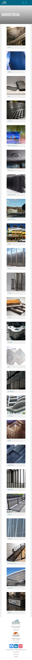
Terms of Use (16, 654)
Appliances (10, 72)
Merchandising (11, 465)
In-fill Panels (10, 416)
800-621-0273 (16, 630)
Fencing (9, 268)
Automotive (10, 121)
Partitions (10, 514)
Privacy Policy (16, 652)
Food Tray (10, 317)
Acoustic (9, 47)
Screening (10, 539)
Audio (9, 96)
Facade (9, 244)
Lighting (9, 440)
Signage (9, 612)
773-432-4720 (16, 642)
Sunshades (10, 588)
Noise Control (10, 489)
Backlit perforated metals (13, 145)
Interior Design (11, 391)
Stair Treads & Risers (12, 563)
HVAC (9, 366)
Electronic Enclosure (12, 194)
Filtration (9, 293)
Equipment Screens (11, 219)
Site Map (16, 656)
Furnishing (10, 342)
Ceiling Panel (10, 170)
